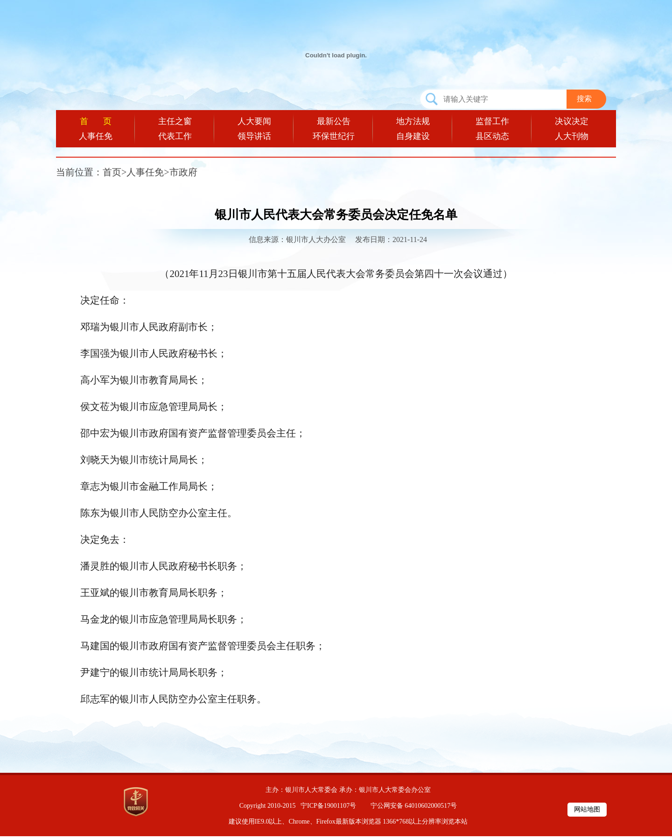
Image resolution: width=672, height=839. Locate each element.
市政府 (183, 172)
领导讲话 (254, 136)
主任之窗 (175, 121)
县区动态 (492, 136)
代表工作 (175, 136)
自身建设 (413, 136)
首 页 (96, 121)
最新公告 (333, 121)
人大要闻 (254, 121)
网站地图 (587, 809)
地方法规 (413, 121)
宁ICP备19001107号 (328, 805)
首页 (112, 172)
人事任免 (95, 136)
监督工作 (492, 121)
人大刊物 (571, 136)
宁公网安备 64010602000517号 (414, 805)
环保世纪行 (334, 136)
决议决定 (571, 121)
